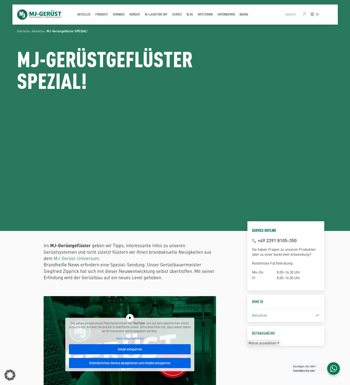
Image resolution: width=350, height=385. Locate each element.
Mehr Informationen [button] (130, 339)
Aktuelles (38, 31)
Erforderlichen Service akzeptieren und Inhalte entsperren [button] (129, 363)
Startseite (23, 31)
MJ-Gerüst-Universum (76, 258)
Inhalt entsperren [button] (130, 349)
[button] (10, 375)
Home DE (257, 301)
